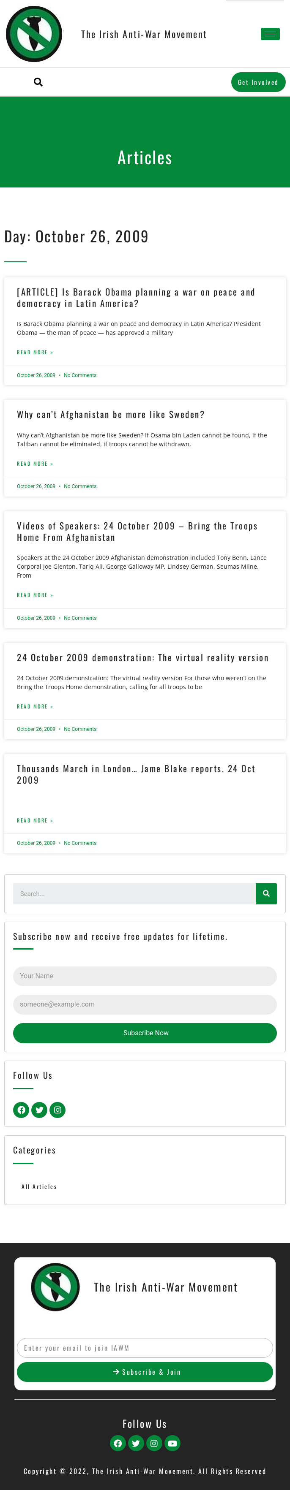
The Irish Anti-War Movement (144, 34)
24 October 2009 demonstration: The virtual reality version (143, 657)
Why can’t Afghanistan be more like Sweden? (111, 414)
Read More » (35, 352)
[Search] (266, 893)
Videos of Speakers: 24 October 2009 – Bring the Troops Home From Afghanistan (137, 531)
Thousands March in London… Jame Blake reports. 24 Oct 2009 (136, 774)
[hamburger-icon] (270, 34)
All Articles (39, 1186)
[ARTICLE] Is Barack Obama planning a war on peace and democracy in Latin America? (136, 297)
